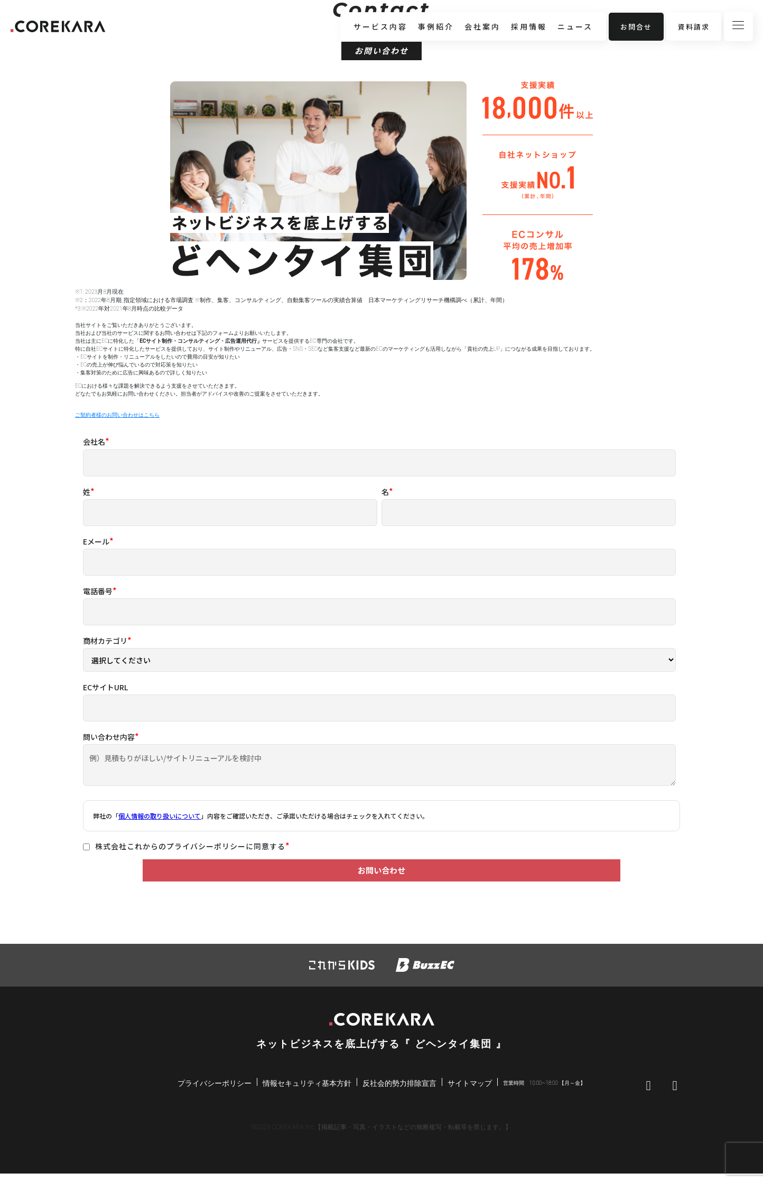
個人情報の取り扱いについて (159, 815)
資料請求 (694, 27)
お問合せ (636, 27)
